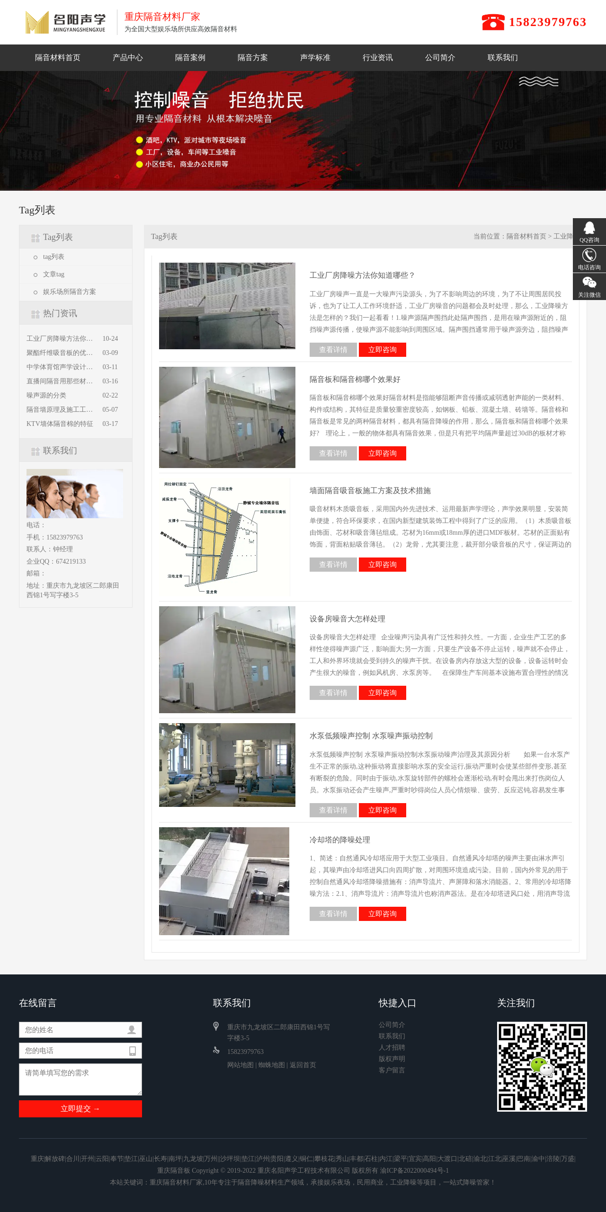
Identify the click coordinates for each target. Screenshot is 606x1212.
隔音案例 (190, 57)
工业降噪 (566, 236)
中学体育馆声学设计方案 (61, 367)
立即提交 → (80, 1109)
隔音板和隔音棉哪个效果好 (355, 379)
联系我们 (503, 57)
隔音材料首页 (57, 57)
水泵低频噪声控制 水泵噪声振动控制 (371, 736)
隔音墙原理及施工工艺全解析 (61, 410)
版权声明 (392, 1059)
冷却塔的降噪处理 (340, 840)
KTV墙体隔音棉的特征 (60, 424)
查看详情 (333, 350)
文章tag (53, 274)
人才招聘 (392, 1047)
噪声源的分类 (46, 395)
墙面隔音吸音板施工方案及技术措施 (370, 491)
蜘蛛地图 (271, 1065)
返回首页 (303, 1065)
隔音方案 (253, 57)
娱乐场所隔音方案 (69, 291)
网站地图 (240, 1065)
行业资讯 (378, 57)
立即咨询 (382, 350)
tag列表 (53, 256)
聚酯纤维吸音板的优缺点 (61, 353)
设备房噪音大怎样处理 (347, 619)
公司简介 (440, 57)
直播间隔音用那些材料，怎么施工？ (61, 381)
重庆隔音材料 (64, 22)
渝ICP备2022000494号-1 (414, 1170)
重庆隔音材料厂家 (176, 1182)
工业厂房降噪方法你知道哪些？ (61, 339)
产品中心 (128, 57)
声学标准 (315, 57)
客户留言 (392, 1070)
